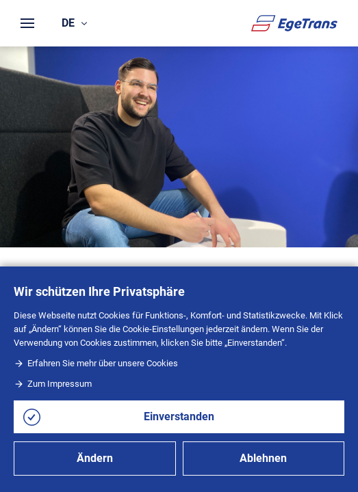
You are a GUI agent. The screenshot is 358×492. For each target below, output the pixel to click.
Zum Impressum (53, 384)
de (74, 22)
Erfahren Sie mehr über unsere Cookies (96, 363)
